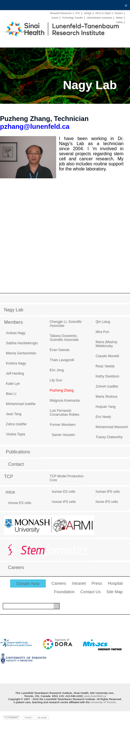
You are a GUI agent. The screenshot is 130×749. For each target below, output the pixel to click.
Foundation (64, 592)
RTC (78, 13)
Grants (54, 18)
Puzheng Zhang (28, 31)
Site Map (114, 592)
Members (11, 31)
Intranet (79, 583)
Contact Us (90, 592)
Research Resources (61, 13)
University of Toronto (103, 702)
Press (97, 583)
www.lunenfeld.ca (95, 696)
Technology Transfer (72, 18)
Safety (119, 22)
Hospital (115, 583)
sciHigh (88, 13)
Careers (58, 583)
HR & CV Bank (103, 13)
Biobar (119, 18)
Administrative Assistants (99, 18)
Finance (118, 13)
